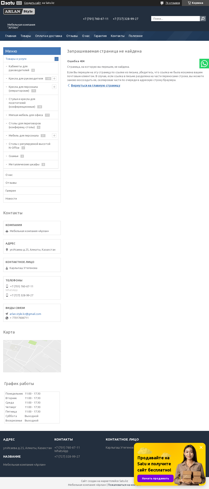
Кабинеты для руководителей (19, 68)
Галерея (11, 190)
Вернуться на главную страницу (95, 85)
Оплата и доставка (48, 36)
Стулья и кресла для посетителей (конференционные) (22, 102)
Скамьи (13, 155)
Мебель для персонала (24, 135)
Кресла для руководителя (26, 78)
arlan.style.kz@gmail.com (25, 313)
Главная (10, 36)
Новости (11, 198)
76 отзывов (172, 2)
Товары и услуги (16, 58)
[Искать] (203, 18)
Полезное (136, 36)
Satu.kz (123, 481)
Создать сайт (32, 2)
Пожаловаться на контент (124, 484)
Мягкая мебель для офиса (26, 114)
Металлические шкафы (24, 164)
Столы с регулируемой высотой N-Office (29, 145)
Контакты (118, 36)
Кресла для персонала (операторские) (23, 88)
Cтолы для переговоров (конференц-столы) (25, 125)
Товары (25, 36)
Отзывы (72, 36)
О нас (86, 36)
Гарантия (100, 36)
